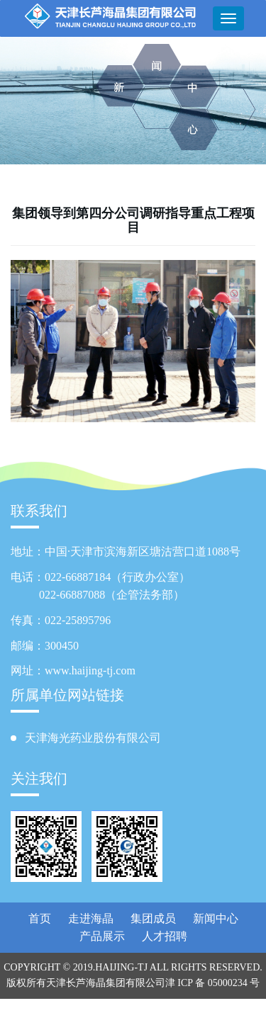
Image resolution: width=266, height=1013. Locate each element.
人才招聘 (164, 936)
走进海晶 (90, 918)
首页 (39, 918)
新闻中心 (215, 918)
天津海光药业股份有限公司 (93, 738)
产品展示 (102, 936)
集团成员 (153, 918)
